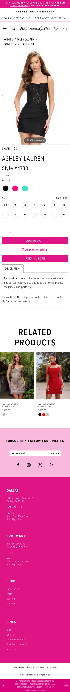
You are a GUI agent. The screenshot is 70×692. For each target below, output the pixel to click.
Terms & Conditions (35, 667)
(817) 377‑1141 (14, 552)
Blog (9, 629)
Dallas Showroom (16, 639)
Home (7, 39)
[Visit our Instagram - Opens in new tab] (29, 465)
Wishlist (11, 603)
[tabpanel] (35, 96)
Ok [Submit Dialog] (66, 685)
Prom (9, 593)
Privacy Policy (18, 667)
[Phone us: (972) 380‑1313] (16, 18)
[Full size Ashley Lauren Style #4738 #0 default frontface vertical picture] (35, 96)
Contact (11, 634)
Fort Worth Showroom (18, 644)
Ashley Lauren (24, 39)
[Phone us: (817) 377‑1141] (51, 18)
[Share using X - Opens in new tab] (15, 148)
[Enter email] (35, 453)
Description (13, 268)
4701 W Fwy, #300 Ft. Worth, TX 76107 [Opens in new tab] (17, 545)
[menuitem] (35, 11)
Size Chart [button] (62, 198)
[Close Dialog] (3, 685)
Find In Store (35, 258)
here (42, 689)
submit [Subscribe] (55, 453)
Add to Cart (35, 241)
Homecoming (13, 589)
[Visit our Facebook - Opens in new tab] (18, 464)
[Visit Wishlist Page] (56, 28)
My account (12, 649)
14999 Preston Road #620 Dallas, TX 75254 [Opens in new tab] (20, 499)
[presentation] (17, 375)
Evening (11, 598)
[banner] (35, 28)
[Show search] (13, 28)
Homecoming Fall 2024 (19, 44)
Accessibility (52, 667)
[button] (4, 28)
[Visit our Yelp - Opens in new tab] (51, 464)
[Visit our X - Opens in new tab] (40, 464)
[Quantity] (7, 232)
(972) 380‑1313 (14, 507)
